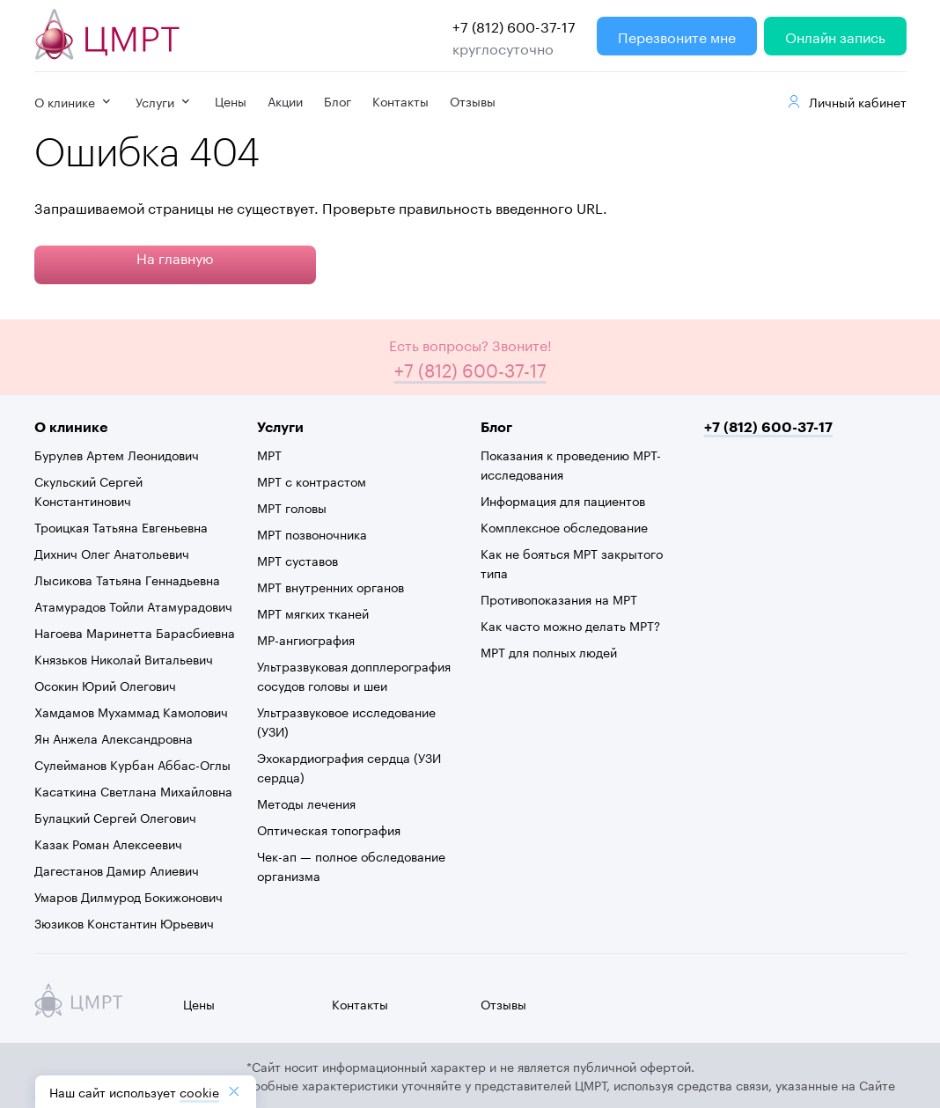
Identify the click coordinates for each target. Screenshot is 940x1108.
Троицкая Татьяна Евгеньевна (121, 526)
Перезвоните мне (677, 36)
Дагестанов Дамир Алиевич (116, 869)
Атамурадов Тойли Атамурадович (133, 605)
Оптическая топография (328, 829)
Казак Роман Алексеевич (108, 843)
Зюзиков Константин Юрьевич (124, 922)
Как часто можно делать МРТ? (570, 625)
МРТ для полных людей (549, 651)
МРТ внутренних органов (330, 586)
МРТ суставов (297, 559)
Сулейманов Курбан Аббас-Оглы (132, 764)
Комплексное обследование (564, 526)
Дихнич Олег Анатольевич (111, 552)
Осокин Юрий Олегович (105, 684)
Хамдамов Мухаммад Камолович (131, 711)
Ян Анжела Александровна (113, 737)
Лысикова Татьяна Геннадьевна (127, 579)
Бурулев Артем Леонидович (116, 454)
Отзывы (473, 100)
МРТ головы (292, 507)
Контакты (400, 100)
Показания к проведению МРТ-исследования (571, 463)
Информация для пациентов (563, 500)
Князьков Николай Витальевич (123, 658)
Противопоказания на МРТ (559, 598)
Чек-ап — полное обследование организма (351, 865)
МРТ (269, 454)
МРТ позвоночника (312, 533)
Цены (230, 100)
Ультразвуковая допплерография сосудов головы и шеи (354, 675)
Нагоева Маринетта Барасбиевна (134, 632)
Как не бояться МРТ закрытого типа (572, 562)
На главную (175, 257)
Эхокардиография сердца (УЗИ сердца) (349, 766)
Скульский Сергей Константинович (88, 490)
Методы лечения (306, 802)
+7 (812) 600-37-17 (514, 25)
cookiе (199, 1091)
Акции (285, 100)
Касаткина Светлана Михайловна (133, 790)
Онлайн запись (835, 36)
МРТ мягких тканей (313, 612)
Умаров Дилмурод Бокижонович (128, 896)
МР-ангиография (306, 639)
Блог (337, 100)
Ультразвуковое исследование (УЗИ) (346, 720)
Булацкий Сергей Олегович (115, 816)
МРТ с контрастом (311, 480)
